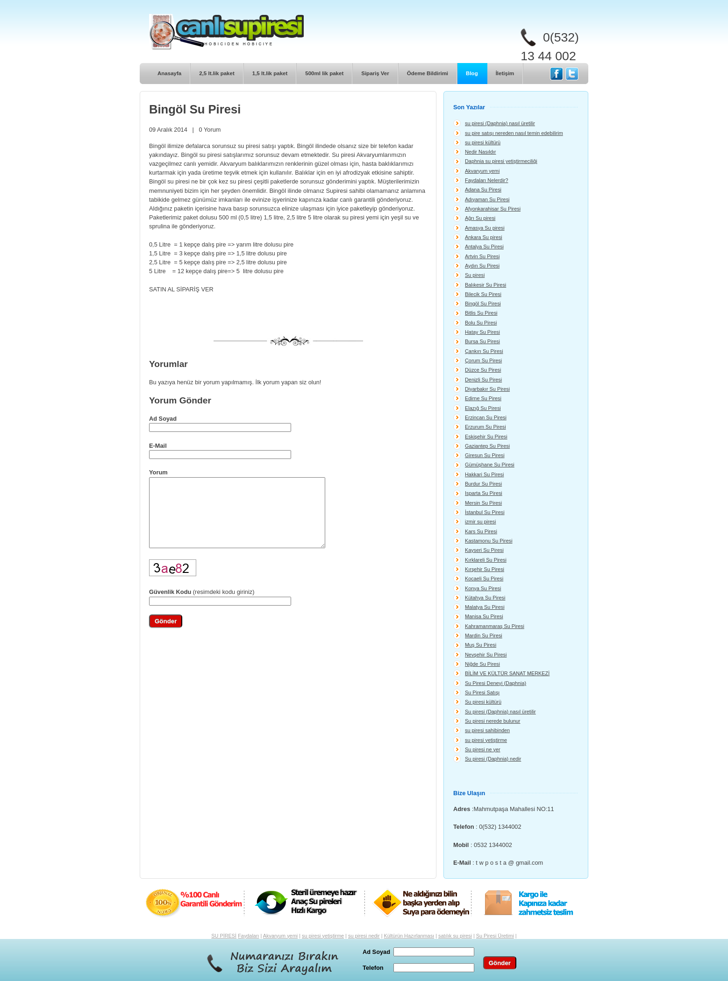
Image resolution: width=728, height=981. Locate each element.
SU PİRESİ (223, 936)
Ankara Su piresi (483, 237)
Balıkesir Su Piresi (485, 285)
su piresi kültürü (482, 142)
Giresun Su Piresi (485, 455)
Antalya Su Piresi (484, 246)
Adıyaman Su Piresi (487, 199)
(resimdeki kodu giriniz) (201, 605)
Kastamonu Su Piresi (489, 540)
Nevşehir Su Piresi (486, 654)
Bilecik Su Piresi (483, 294)
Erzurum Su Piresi (485, 427)
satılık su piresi (455, 936)
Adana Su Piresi (483, 189)
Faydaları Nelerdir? (486, 180)
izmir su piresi (480, 521)
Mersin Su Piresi (483, 503)
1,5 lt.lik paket (270, 73)
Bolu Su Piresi (481, 322)
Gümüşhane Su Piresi (489, 464)
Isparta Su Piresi (483, 493)
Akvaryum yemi (482, 171)
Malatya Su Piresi (485, 607)
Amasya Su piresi (485, 228)
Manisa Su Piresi (484, 616)
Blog (472, 73)
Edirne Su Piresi (483, 398)
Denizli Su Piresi (483, 379)
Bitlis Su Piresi (481, 313)
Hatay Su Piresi (482, 332)
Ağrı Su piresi (480, 218)
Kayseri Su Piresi (484, 550)
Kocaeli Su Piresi (484, 578)
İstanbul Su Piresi (485, 512)
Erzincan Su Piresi (486, 417)
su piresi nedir (364, 936)
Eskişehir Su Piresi (486, 436)
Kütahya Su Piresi (485, 597)
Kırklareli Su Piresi (486, 560)
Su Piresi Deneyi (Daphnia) (495, 683)
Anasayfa (169, 73)
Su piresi (475, 275)
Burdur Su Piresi (483, 484)
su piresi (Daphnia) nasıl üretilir (500, 123)
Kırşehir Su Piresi (484, 569)
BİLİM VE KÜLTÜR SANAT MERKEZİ (507, 673)
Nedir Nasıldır (480, 152)
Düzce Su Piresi (483, 370)
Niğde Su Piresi (482, 664)
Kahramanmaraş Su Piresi (494, 626)
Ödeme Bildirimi (427, 73)
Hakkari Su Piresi (484, 474)
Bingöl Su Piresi (483, 303)
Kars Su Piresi (481, 531)
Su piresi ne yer (482, 749)
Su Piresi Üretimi (495, 936)
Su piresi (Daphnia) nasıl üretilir (500, 711)
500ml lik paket (324, 73)
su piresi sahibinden (487, 730)
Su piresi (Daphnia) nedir (493, 759)
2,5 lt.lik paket (217, 73)
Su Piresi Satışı (482, 692)
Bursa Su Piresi (482, 341)
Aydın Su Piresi (482, 265)
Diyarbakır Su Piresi (487, 389)
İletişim (505, 73)
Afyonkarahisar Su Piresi (493, 209)
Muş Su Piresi (480, 645)
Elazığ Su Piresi (483, 408)
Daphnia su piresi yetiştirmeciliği (501, 161)
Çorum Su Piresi (483, 360)
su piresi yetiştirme (486, 740)
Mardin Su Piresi (483, 635)
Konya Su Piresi (483, 588)
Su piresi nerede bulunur (493, 721)
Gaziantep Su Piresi (487, 446)
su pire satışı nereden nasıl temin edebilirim (514, 133)
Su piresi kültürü (483, 702)
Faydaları (248, 936)
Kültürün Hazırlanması (409, 936)
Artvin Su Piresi (482, 256)
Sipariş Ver (375, 73)
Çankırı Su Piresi (484, 351)
